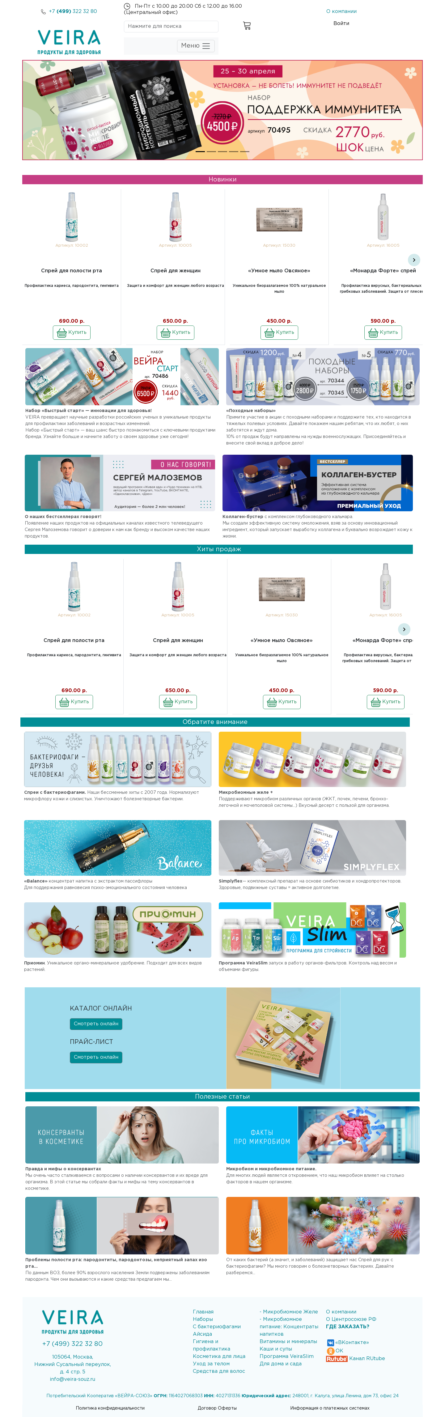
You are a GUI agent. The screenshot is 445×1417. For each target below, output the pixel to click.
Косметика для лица (219, 1356)
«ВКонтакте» (347, 1342)
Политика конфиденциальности (110, 1408)
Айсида (202, 1334)
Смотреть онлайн (96, 1024)
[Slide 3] (222, 151)
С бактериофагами (217, 1327)
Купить (72, 333)
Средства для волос (219, 1371)
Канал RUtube (355, 1358)
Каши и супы (276, 1349)
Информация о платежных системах (330, 1408)
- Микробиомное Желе (289, 1312)
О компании (341, 11)
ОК (334, 1351)
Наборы (203, 1319)
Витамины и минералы (288, 1341)
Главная (203, 1312)
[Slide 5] (244, 151)
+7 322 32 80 (69, 11)
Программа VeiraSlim (287, 1356)
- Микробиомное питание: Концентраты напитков (289, 1327)
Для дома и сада (281, 1364)
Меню (196, 46)
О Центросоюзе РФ (351, 1319)
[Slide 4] (233, 151)
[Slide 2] (211, 151)
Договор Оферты (217, 1408)
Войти (341, 23)
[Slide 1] (200, 151)
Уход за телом (211, 1364)
